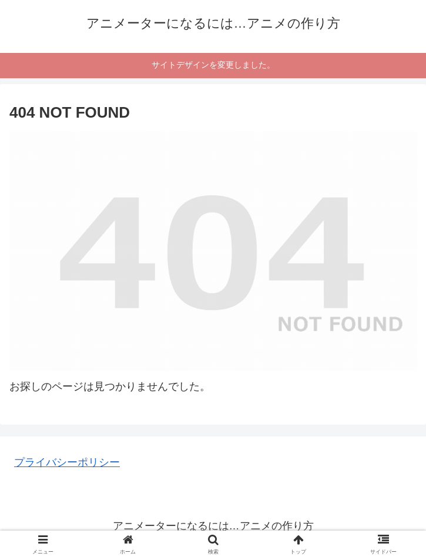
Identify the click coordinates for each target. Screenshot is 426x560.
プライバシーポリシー (67, 462)
